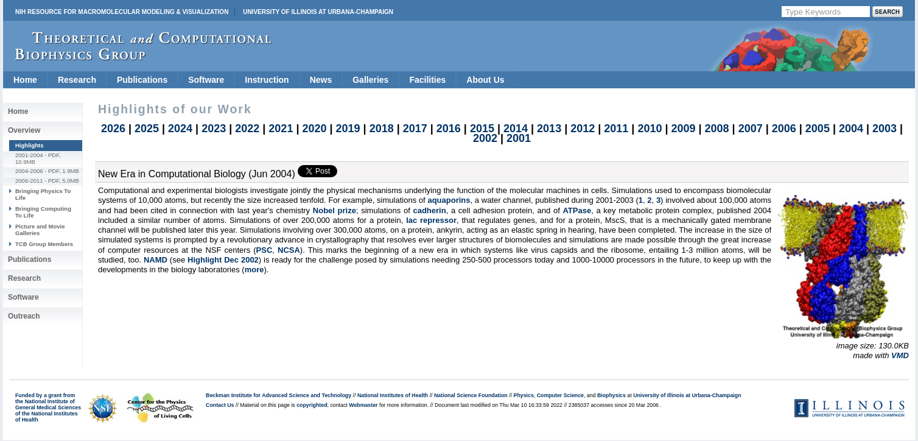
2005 (817, 128)
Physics (524, 395)
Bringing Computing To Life (43, 211)
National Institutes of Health (392, 395)
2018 (382, 128)
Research (77, 80)
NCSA (289, 250)
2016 (448, 128)
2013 (549, 128)
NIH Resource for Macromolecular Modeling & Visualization (121, 12)
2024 (180, 128)
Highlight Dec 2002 (223, 259)
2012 (582, 128)
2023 (213, 128)
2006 (784, 128)
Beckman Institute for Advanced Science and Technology (278, 395)
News (321, 80)
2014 (515, 128)
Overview (24, 130)
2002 (485, 138)
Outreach (24, 316)
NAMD (155, 259)
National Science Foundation (471, 395)
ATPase (576, 210)
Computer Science (560, 395)
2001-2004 (29, 155)
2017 (415, 128)
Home (25, 80)
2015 (482, 128)
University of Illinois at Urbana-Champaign (318, 12)
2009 (683, 128)
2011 (616, 128)
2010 (649, 128)
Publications (142, 80)
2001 (518, 138)
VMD (900, 355)
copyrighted (311, 405)
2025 (147, 128)
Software (206, 80)
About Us (485, 80)
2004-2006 (29, 171)
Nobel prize (334, 210)
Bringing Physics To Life (43, 194)
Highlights (29, 145)
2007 (750, 128)
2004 (851, 128)
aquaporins (448, 200)
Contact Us (220, 405)
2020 (314, 128)
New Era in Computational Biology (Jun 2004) (196, 174)
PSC (264, 250)
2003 (884, 128)
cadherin (429, 210)
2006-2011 (29, 180)
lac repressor (431, 220)
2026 (113, 128)
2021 (280, 128)
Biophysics (611, 395)
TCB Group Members (44, 244)
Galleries (370, 80)
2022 (247, 128)
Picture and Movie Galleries (40, 229)
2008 (717, 128)
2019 (348, 128)
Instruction (267, 80)
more (254, 269)
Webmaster (363, 405)
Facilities (427, 80)
